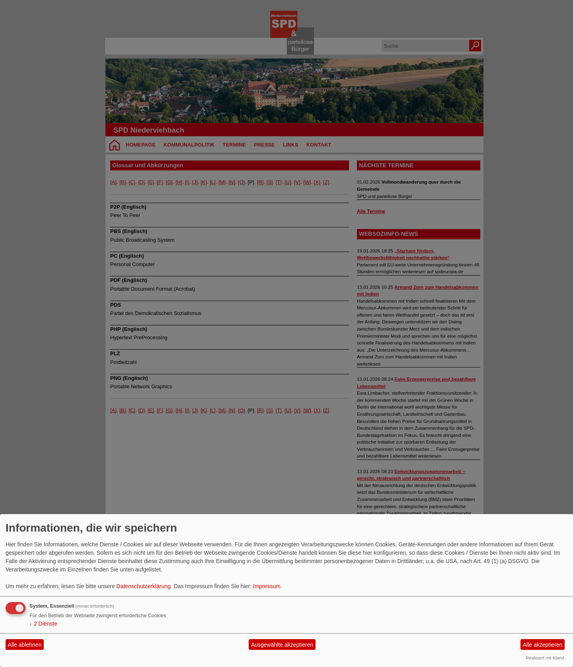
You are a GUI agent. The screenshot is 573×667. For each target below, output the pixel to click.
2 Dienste (43, 623)
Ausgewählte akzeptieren (282, 645)
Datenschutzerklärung (144, 586)
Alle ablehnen (25, 645)
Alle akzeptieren (543, 645)
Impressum (267, 586)
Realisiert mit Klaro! (545, 657)
